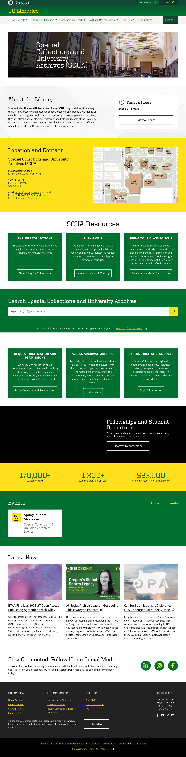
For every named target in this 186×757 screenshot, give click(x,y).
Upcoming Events (164, 503)
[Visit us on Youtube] (162, 715)
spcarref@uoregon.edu (27, 192)
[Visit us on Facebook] (158, 715)
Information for (146, 2)
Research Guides (16, 704)
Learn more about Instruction (151, 273)
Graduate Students (56, 704)
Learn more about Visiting (93, 273)
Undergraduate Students (59, 700)
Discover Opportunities (128, 446)
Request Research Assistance (23, 198)
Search (168, 2)
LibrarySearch (15, 700)
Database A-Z (14, 713)
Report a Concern (48, 743)
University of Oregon (83, 748)
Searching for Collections (35, 273)
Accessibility (94, 743)
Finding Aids (93, 392)
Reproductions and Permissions (35, 390)
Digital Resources (151, 390)
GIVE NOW (96, 724)
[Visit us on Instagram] (167, 715)
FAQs (88, 708)
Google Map (14, 186)
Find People (140, 743)
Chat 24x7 (170, 20)
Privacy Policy (109, 743)
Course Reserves (15, 708)
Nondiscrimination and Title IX (73, 743)
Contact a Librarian (95, 704)
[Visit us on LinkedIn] (172, 715)
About (130, 743)
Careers (121, 743)
